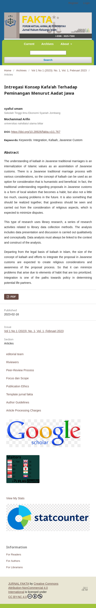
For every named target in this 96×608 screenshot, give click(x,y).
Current (29, 44)
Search (48, 59)
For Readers (13, 554)
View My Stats (15, 498)
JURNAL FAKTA (18, 583)
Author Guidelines (17, 402)
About (65, 44)
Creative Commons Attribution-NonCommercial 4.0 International (33, 588)
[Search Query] (48, 53)
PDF (13, 296)
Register (73, 3)
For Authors (13, 560)
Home (7, 70)
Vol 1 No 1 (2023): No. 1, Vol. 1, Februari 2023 (59, 70)
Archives (47, 44)
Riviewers (12, 362)
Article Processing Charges (23, 410)
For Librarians (14, 567)
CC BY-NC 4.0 (25, 596)
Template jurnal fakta (19, 394)
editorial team (15, 354)
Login (86, 3)
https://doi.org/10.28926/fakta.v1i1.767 (35, 131)
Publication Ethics (17, 386)
